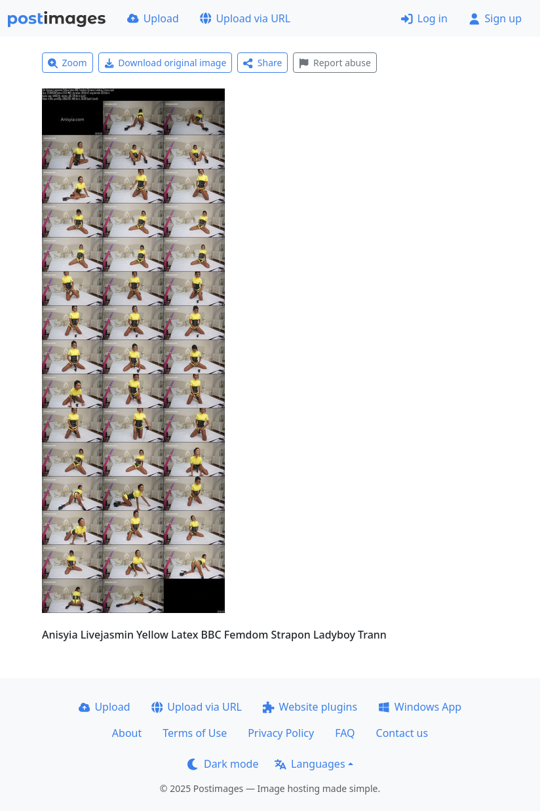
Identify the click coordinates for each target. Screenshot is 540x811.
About (127, 733)
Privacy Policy (281, 733)
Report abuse (334, 62)
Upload (153, 18)
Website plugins (310, 707)
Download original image (165, 62)
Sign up (495, 18)
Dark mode (222, 764)
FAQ (345, 733)
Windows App (419, 707)
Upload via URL (245, 18)
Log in (424, 18)
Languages (310, 764)
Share (262, 62)
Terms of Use (195, 733)
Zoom (67, 62)
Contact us (402, 733)
